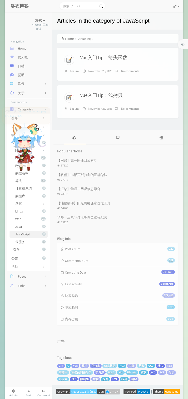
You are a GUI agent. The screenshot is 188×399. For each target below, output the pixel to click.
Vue (75, 366)
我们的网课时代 (81, 372)
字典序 (99, 372)
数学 (29, 249)
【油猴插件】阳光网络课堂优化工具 (83, 203)
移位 (160, 366)
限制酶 (84, 379)
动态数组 (109, 366)
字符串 (95, 366)
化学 (171, 372)
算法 (30, 181)
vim (121, 372)
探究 (105, 379)
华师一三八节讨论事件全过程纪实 (82, 217)
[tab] (74, 137)
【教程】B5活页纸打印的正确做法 (82, 175)
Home (67, 38)
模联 (143, 372)
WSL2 (111, 372)
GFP (73, 379)
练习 (124, 379)
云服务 (30, 242)
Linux (30, 211)
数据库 (30, 196)
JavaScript (30, 234)
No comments (129, 71)
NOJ (122, 366)
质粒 (96, 379)
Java (30, 226)
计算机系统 (30, 188)
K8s (169, 366)
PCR (161, 372)
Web (30, 219)
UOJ (150, 366)
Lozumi (74, 71)
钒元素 (63, 379)
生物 (131, 366)
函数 (141, 366)
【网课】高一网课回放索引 (77, 160)
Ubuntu (132, 372)
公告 (28, 258)
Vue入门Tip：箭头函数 (103, 57)
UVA (114, 379)
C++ (61, 366)
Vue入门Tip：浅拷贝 (101, 95)
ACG (152, 372)
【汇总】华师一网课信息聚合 (78, 189)
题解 (134, 379)
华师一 (63, 372)
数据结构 (30, 173)
